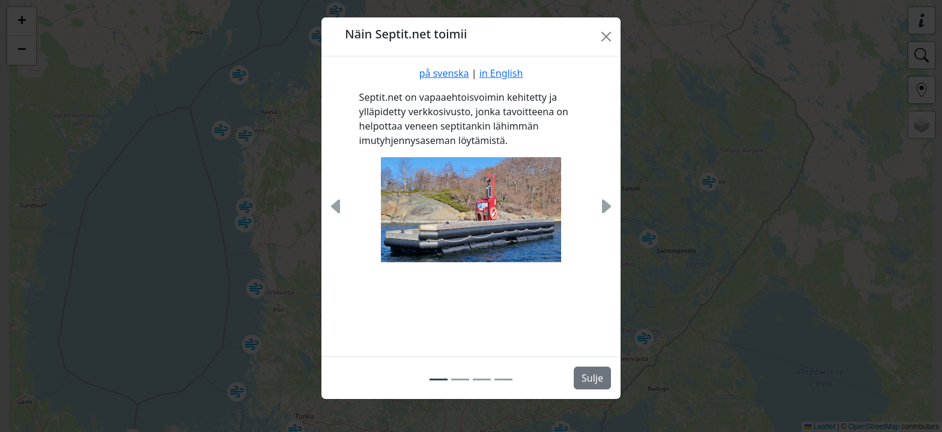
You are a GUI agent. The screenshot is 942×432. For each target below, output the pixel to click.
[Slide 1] (439, 379)
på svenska (444, 73)
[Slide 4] (503, 379)
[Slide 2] (460, 379)
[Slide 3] (482, 379)
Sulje (592, 378)
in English (501, 73)
